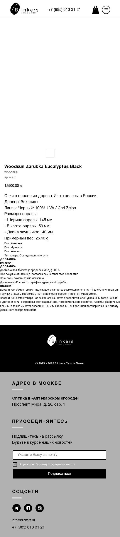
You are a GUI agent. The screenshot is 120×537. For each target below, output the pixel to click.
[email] (59, 455)
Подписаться (59, 474)
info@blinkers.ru (23, 520)
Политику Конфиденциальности (55, 464)
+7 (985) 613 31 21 (64, 10)
